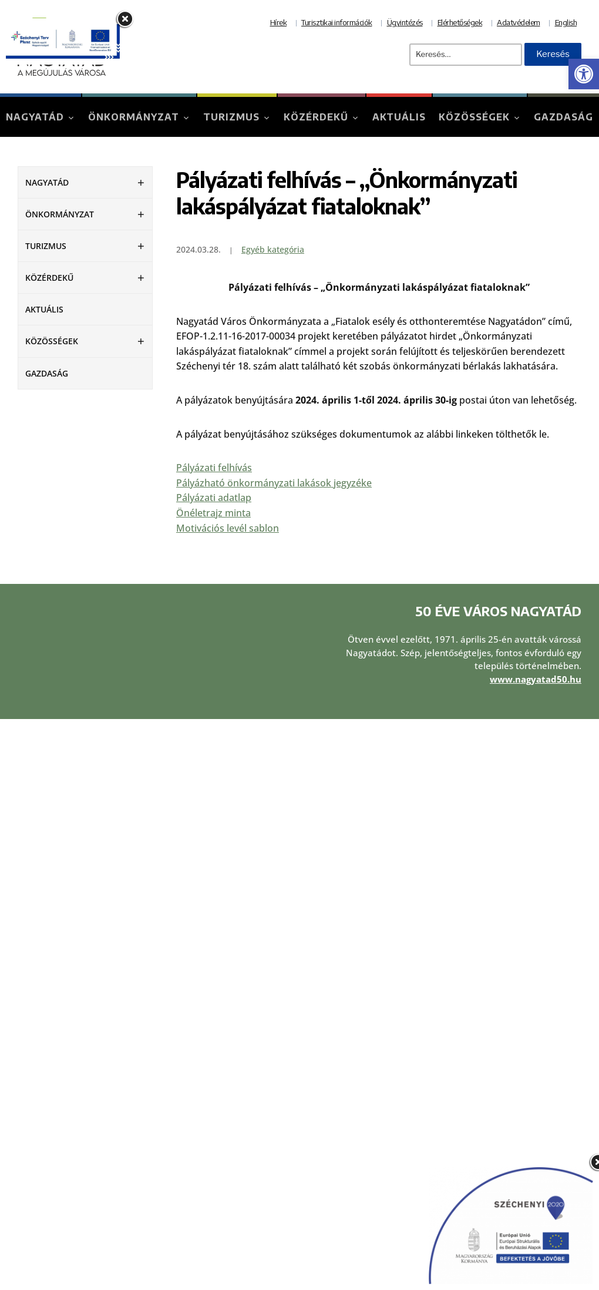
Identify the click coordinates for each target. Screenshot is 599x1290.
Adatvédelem (518, 22)
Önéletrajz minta (213, 512)
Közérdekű (316, 117)
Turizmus (231, 117)
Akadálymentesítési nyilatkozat (378, 916)
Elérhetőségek (460, 22)
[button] (583, 74)
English (566, 22)
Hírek (278, 22)
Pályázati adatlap (213, 497)
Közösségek (474, 117)
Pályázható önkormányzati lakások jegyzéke (274, 482)
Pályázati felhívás (214, 467)
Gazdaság (563, 117)
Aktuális (399, 117)
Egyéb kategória (272, 249)
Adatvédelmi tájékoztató (364, 885)
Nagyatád (35, 117)
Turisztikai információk (336, 22)
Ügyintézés (405, 22)
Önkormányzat (133, 117)
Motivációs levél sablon (227, 528)
